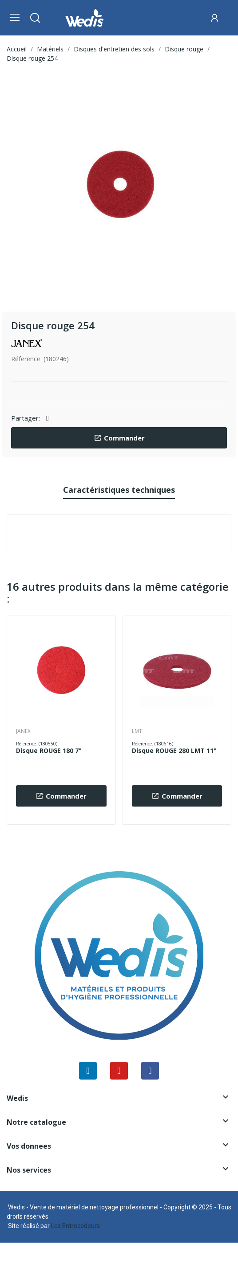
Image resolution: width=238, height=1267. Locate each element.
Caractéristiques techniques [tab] (119, 489)
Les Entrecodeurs (75, 1225)
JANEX (23, 731)
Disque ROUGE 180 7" (49, 750)
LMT (137, 731)
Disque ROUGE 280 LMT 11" (174, 750)
